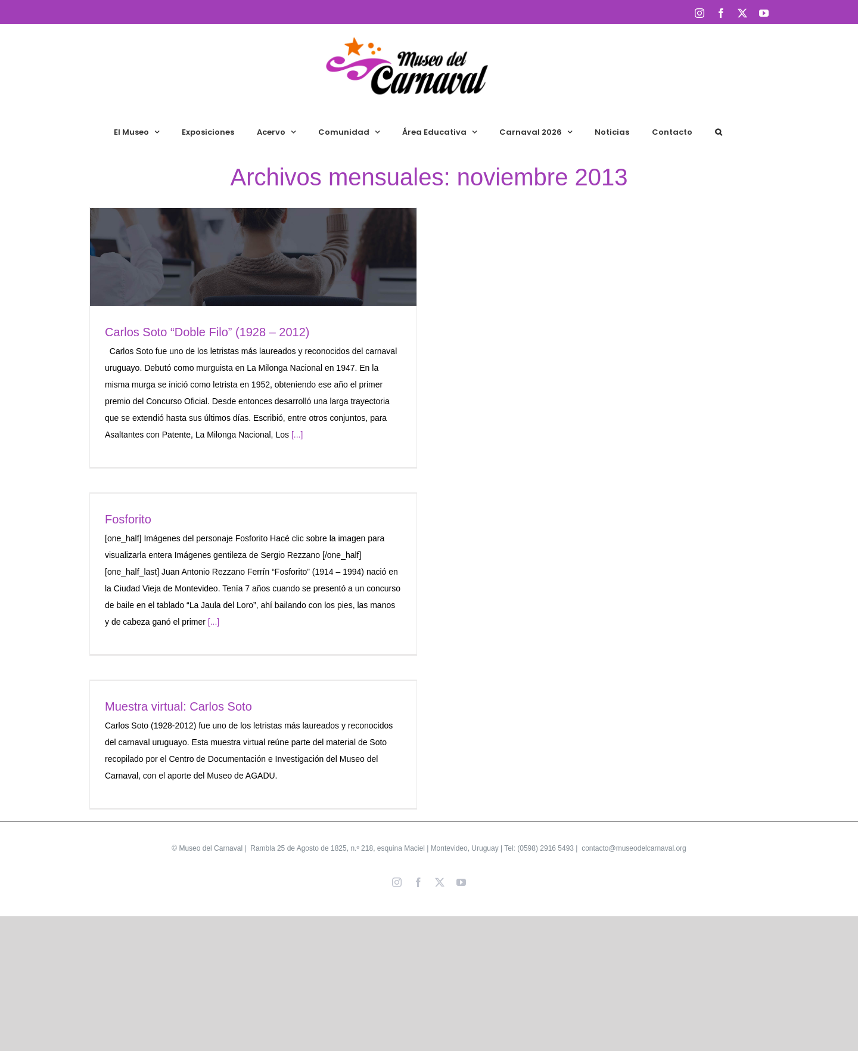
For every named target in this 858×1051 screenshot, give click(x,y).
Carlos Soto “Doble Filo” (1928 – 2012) (207, 332)
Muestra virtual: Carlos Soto (178, 706)
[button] (718, 131)
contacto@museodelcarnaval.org (633, 848)
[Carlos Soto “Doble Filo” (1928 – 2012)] (253, 257)
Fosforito (128, 519)
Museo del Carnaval (211, 848)
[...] (297, 434)
